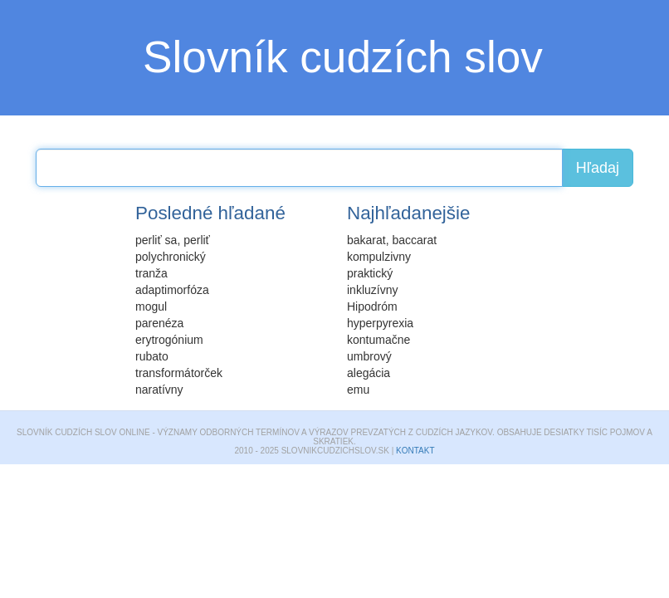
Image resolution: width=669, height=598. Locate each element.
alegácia (368, 373)
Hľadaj (597, 167)
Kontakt (415, 450)
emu (358, 389)
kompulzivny (379, 256)
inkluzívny (372, 290)
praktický (370, 273)
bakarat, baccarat (392, 240)
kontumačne (378, 339)
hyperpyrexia (380, 323)
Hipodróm (372, 306)
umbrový (369, 356)
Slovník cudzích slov (343, 56)
